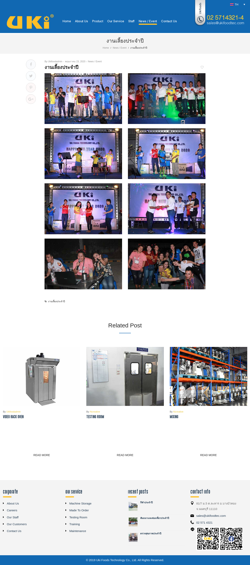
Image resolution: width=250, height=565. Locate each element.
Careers (12, 510)
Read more (41, 455)
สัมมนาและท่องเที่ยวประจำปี (154, 518)
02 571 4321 (204, 522)
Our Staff (13, 517)
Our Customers (17, 524)
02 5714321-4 (225, 18)
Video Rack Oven (13, 416)
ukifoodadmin (53, 61)
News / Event (120, 47)
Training (74, 524)
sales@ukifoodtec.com (225, 23)
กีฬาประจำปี (146, 502)
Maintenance (77, 531)
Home (106, 47)
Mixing (174, 416)
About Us (13, 503)
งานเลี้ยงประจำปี (56, 301)
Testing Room (95, 416)
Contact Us (14, 531)
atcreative (93, 411)
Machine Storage (80, 503)
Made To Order (79, 510)
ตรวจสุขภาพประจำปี (150, 533)
